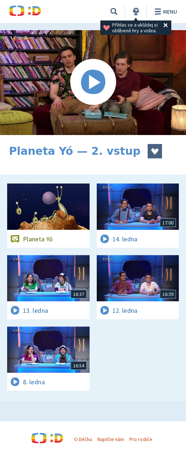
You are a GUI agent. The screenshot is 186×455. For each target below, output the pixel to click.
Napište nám (110, 439)
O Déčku (83, 439)
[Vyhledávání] (114, 11)
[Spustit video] (93, 82)
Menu (164, 11)
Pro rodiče (140, 439)
